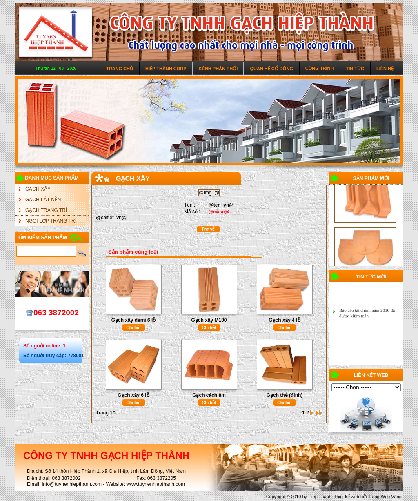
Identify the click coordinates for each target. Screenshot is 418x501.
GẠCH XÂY (38, 189)
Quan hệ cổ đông (271, 68)
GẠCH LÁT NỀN (43, 200)
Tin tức (355, 68)
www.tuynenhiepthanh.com (155, 484)
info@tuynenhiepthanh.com (72, 484)
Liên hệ (385, 68)
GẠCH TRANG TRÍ (46, 210)
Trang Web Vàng (385, 496)
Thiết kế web (346, 496)
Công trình (319, 68)
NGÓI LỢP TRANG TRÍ (50, 221)
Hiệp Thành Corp (166, 68)
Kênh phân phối (218, 68)
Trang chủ (119, 68)
